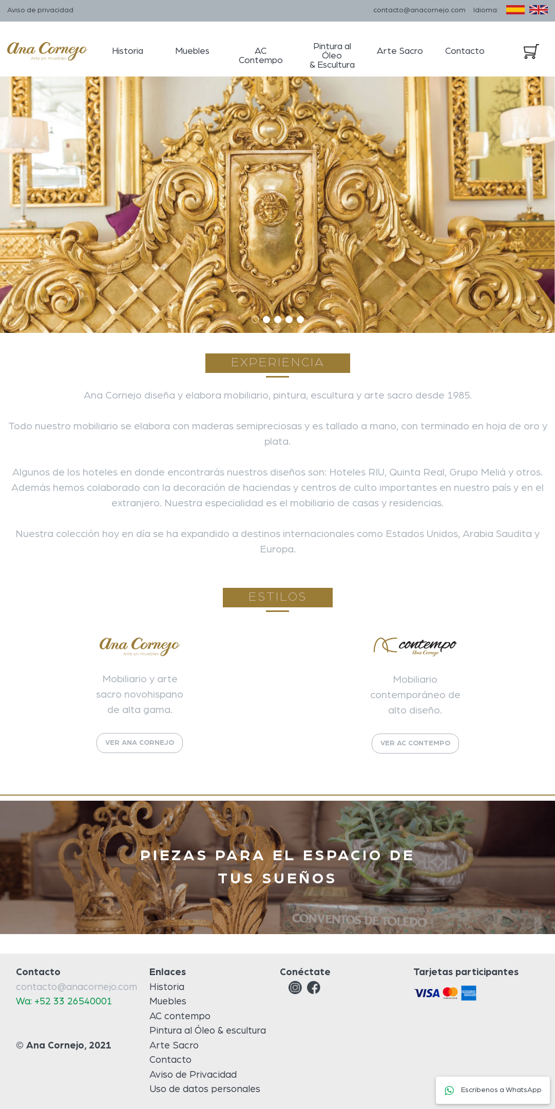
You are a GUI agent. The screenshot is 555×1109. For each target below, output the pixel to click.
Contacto (465, 51)
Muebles (192, 51)
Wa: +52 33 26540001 (64, 1001)
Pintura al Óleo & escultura (207, 1031)
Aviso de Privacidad (193, 1075)
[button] (255, 319)
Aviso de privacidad (40, 10)
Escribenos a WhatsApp (493, 1090)
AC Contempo (261, 56)
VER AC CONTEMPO (415, 743)
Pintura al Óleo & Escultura (332, 56)
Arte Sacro (400, 51)
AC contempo (179, 1016)
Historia (127, 51)
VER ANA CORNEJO (139, 742)
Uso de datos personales (204, 1089)
